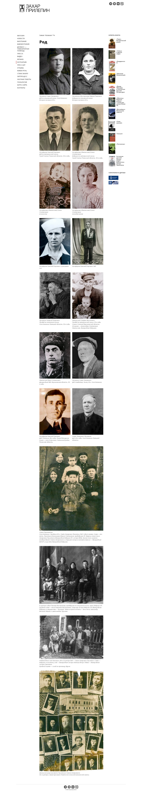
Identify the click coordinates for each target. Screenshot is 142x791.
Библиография (23, 44)
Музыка (20, 59)
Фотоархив (22, 62)
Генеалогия (22, 82)
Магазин (20, 36)
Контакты (21, 88)
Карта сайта (22, 85)
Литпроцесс (22, 76)
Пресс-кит (21, 65)
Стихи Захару (22, 73)
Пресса (20, 54)
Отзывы (20, 68)
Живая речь (22, 71)
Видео (19, 56)
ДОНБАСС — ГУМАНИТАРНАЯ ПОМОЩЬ (23, 49)
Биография (21, 41)
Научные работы (24, 79)
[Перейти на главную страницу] (34, 12)
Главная (41, 35)
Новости (21, 38)
